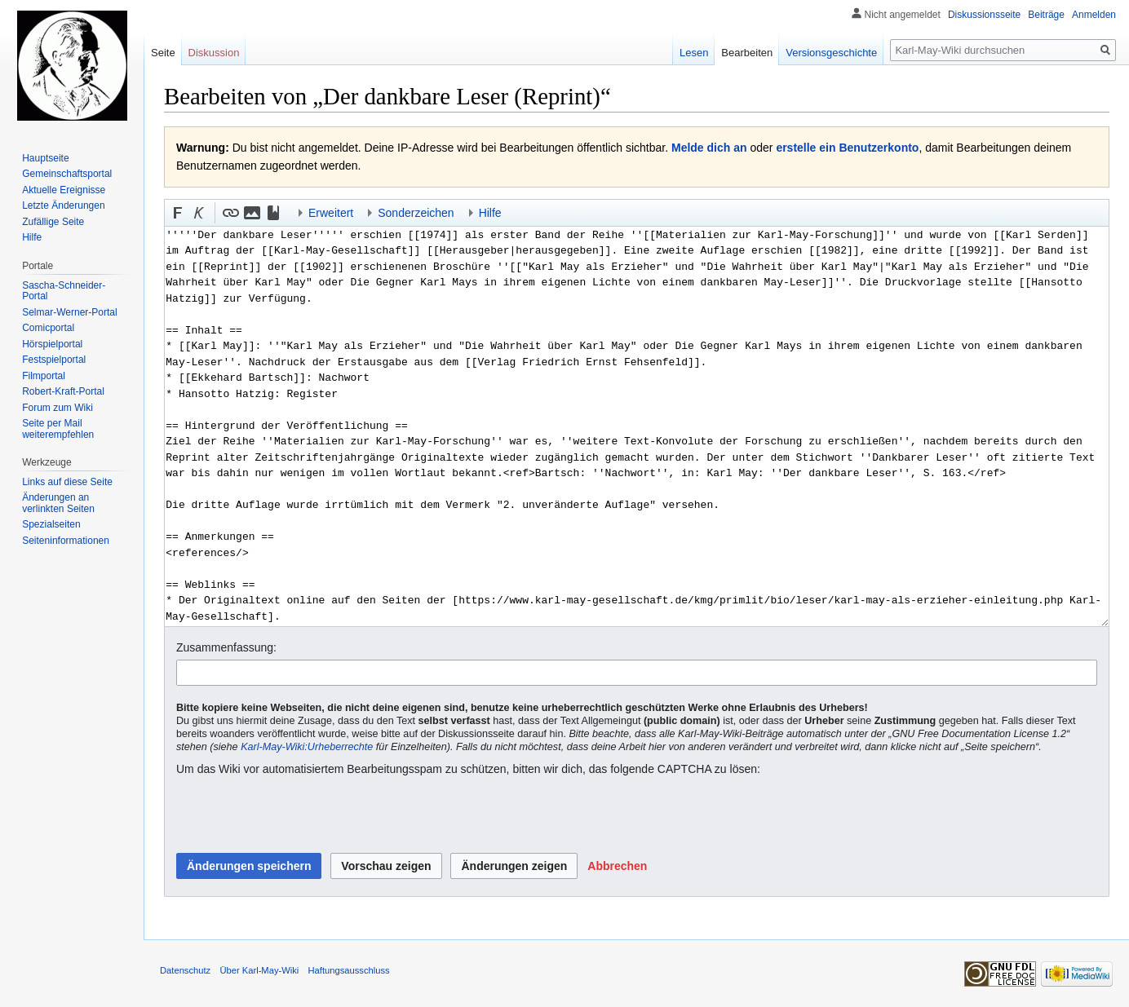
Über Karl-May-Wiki (259, 970)
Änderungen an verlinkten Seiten (58, 503)
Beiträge (1046, 14)
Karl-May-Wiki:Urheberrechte (307, 747)
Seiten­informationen (65, 540)
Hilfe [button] (490, 212)
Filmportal (43, 376)
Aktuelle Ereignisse (63, 190)
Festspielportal (54, 359)
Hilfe (32, 237)
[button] (177, 212)
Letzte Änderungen (63, 205)
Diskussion (214, 52)
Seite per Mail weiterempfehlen (58, 428)
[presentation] (300, 815)
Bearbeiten (747, 52)
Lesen (694, 52)
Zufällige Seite (53, 221)
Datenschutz (185, 970)
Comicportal (48, 327)
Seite (163, 52)
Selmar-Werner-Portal (69, 312)
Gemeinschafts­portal (67, 173)
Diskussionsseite (984, 14)
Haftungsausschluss (349, 970)
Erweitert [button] (330, 212)
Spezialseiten (51, 524)
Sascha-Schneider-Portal (63, 291)
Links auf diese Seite (67, 482)
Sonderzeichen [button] (416, 212)
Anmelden (1094, 14)
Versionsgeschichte (831, 52)
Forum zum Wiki (57, 407)
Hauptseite (45, 158)
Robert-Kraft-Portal (63, 391)
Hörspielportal (52, 344)
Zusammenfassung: (226, 647)
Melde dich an (709, 147)
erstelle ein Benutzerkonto (847, 147)
